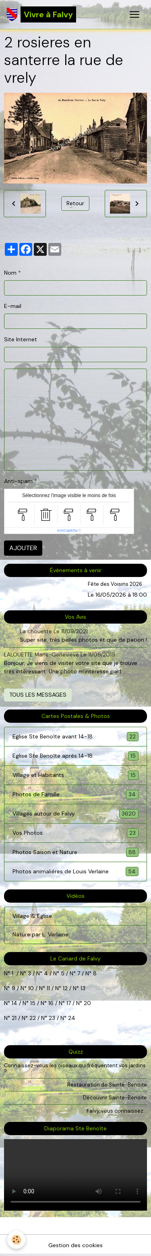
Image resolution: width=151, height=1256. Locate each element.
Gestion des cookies (75, 1245)
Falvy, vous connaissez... (117, 1110)
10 (30, 988)
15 (33, 1003)
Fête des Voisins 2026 (115, 584)
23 (52, 1018)
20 (86, 1003)
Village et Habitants (75, 775)
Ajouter (23, 548)
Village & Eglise (32, 916)
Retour (75, 203)
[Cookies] (16, 1240)
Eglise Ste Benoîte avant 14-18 (75, 736)
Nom (10, 272)
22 (32, 1018)
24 (70, 1018)
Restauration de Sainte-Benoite (107, 1084)
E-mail (12, 306)
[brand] (41, 14)
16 (51, 1003)
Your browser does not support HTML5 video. (75, 1175)
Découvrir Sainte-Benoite (115, 1097)
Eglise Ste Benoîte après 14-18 (75, 756)
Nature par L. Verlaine (40, 934)
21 (15, 1018)
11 (47, 988)
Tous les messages (37, 694)
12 (66, 988)
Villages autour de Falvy (75, 813)
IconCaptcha (67, 530)
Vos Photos (75, 833)
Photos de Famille (75, 794)
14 (14, 1003)
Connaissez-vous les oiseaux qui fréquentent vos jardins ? (75, 1068)
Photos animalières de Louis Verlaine (75, 871)
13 (83, 988)
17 (68, 1003)
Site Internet (20, 339)
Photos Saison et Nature (75, 852)
